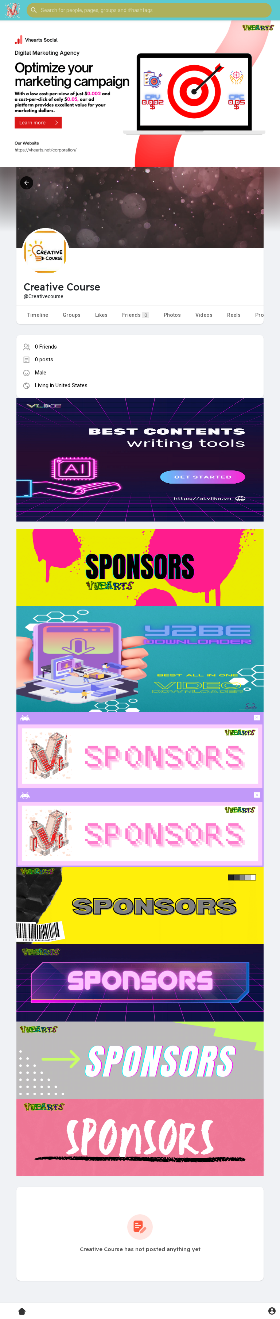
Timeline (37, 315)
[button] (149, 10)
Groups (72, 315)
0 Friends (46, 346)
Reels (234, 315)
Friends (135, 315)
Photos (172, 315)
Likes (101, 315)
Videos (204, 315)
